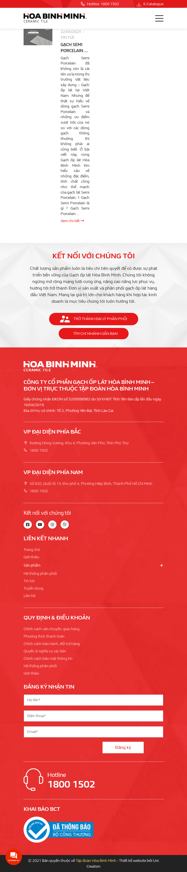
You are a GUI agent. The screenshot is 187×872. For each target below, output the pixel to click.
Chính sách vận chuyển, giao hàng (52, 629)
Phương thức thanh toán (44, 636)
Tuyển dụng (33, 588)
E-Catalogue (150, 4)
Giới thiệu (31, 557)
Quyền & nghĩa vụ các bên (45, 651)
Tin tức (68, 37)
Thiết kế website (132, 860)
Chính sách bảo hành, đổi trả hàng (52, 643)
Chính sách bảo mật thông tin (48, 658)
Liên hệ (29, 595)
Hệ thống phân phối (40, 573)
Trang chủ (32, 549)
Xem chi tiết (72, 221)
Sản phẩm (32, 565)
